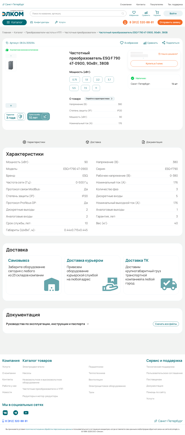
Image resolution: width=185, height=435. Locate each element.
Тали (91, 392)
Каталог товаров (37, 360)
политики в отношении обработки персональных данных (49, 429)
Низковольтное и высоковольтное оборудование (42, 381)
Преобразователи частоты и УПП (44, 32)
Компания (11, 360)
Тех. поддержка (175, 4)
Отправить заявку (170, 22)
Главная (6, 32)
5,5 (74, 88)
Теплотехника (97, 373)
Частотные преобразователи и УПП (43, 388)
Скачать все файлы (166, 323)
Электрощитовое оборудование (107, 386)
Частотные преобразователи (80, 32)
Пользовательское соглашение (164, 373)
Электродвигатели (33, 366)
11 (96, 88)
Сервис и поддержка (164, 360)
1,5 (86, 79)
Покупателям (156, 4)
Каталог (18, 32)
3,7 (109, 79)
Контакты (140, 4)
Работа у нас (9, 385)
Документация (154, 385)
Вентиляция (96, 379)
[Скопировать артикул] (20, 43)
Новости (7, 392)
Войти (173, 13)
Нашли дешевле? (168, 54)
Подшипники (96, 366)
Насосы (27, 373)
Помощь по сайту (156, 392)
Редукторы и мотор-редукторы (40, 396)
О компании (126, 4)
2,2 (97, 79)
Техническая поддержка (160, 366)
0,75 (74, 79)
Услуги (6, 366)
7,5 (85, 88)
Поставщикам (154, 379)
